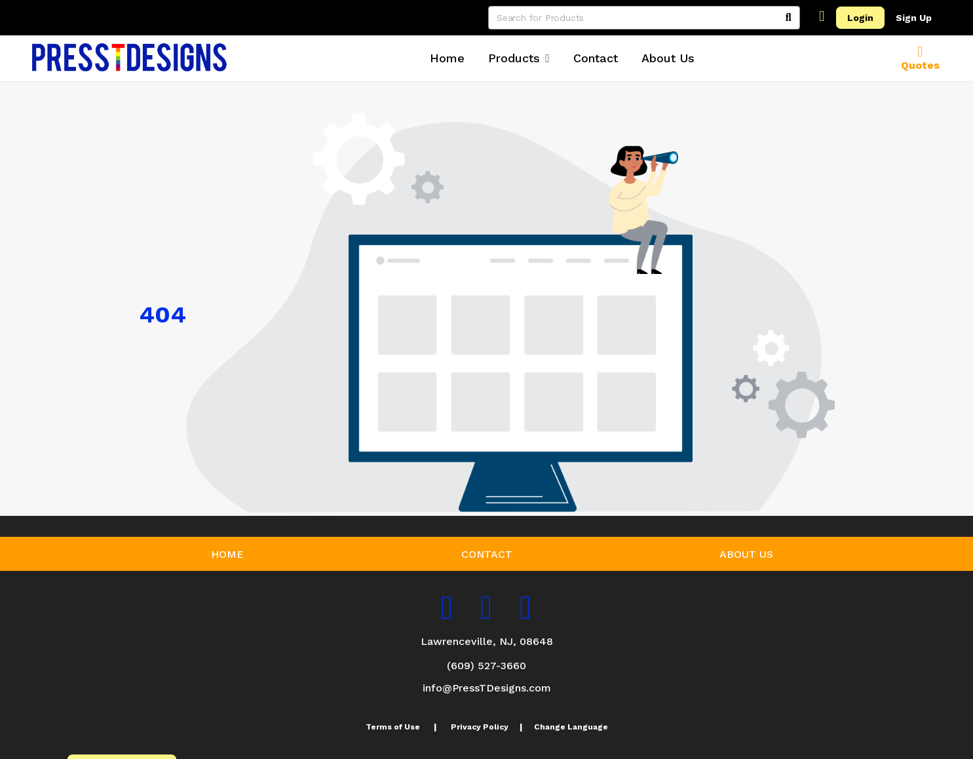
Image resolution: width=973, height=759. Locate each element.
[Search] (788, 18)
